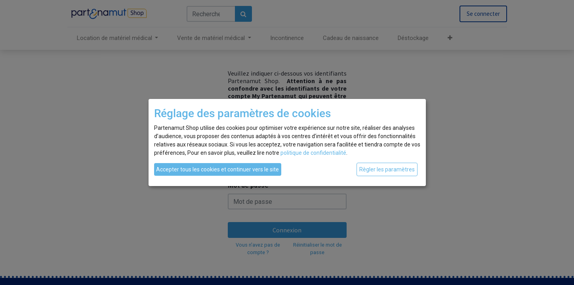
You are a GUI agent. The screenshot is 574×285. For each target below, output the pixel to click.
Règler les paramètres (387, 169)
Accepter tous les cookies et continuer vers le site (217, 169)
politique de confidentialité (313, 153)
